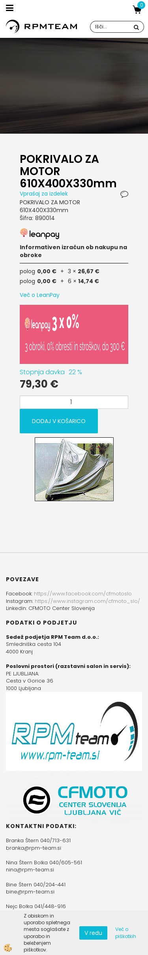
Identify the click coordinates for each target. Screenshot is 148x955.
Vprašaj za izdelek (44, 194)
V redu (93, 933)
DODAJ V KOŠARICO (59, 421)
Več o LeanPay (40, 295)
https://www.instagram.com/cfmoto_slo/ (87, 601)
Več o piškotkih (125, 932)
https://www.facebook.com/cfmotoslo (83, 593)
